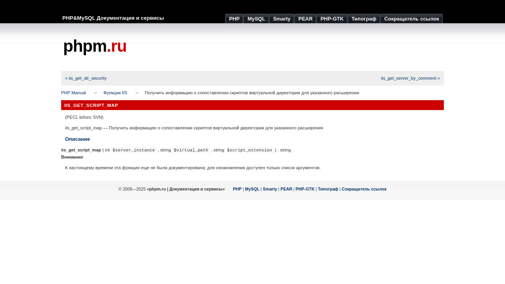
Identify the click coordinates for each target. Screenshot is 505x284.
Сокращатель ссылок (364, 189)
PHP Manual (73, 92)
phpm (95, 46)
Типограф (328, 189)
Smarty (270, 189)
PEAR (286, 189)
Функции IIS (115, 92)
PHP (237, 189)
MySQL (252, 189)
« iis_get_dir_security (86, 78)
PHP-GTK (305, 189)
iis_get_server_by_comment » (410, 78)
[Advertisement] (300, 47)
